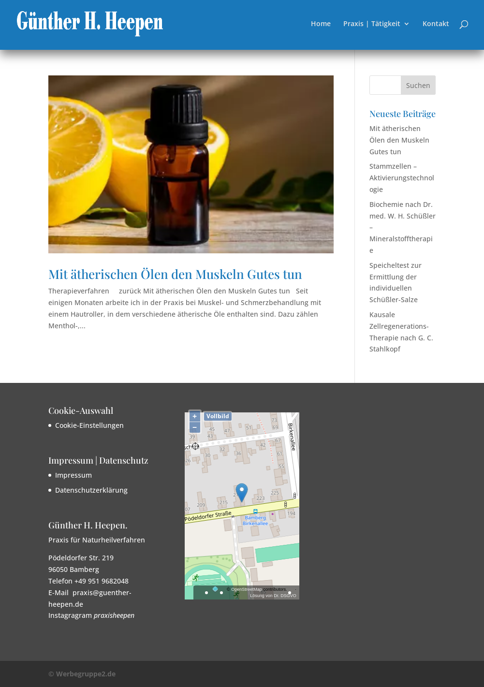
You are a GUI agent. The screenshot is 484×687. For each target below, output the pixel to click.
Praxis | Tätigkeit (371, 24)
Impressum (73, 475)
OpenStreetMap (246, 589)
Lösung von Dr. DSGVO (273, 595)
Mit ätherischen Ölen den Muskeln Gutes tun (175, 273)
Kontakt (436, 24)
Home (321, 24)
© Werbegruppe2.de (82, 673)
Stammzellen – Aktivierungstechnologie (401, 177)
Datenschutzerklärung (91, 490)
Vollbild (217, 416)
